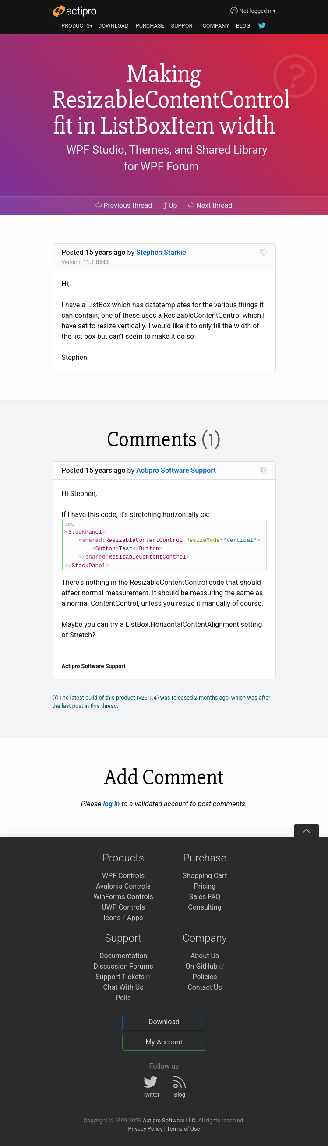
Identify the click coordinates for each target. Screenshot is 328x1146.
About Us (204, 956)
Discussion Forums (123, 966)
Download (164, 1022)
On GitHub (205, 966)
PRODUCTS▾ (77, 25)
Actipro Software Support (176, 470)
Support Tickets (123, 977)
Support (123, 938)
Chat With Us (123, 987)
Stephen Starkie (161, 252)
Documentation (123, 956)
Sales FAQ (205, 897)
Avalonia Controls (123, 886)
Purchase (204, 858)
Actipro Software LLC (169, 1120)
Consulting (204, 907)
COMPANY (215, 25)
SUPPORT (183, 25)
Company (205, 938)
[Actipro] (74, 11)
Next (210, 205)
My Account (164, 1042)
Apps (135, 918)
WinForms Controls (123, 897)
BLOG (243, 25)
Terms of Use (183, 1128)
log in (111, 804)
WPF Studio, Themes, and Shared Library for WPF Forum (166, 158)
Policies (205, 977)
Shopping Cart (205, 876)
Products (123, 858)
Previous (123, 205)
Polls (123, 998)
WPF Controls (123, 876)
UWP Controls (123, 907)
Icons (111, 918)
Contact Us (204, 987)
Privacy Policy (145, 1128)
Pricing (205, 886)
